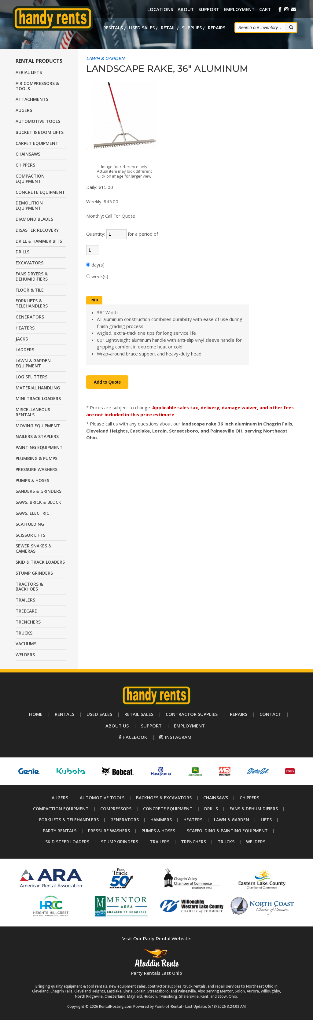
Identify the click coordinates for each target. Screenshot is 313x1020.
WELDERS (25, 654)
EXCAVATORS (29, 263)
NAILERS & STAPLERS (37, 436)
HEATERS (25, 328)
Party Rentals (59, 831)
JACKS (22, 339)
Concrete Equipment (168, 809)
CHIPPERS (25, 165)
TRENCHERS (28, 622)
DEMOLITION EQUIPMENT (29, 205)
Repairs (216, 27)
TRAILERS (25, 600)
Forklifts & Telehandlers (69, 820)
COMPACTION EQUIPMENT (30, 178)
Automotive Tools (102, 798)
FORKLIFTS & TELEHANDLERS (32, 303)
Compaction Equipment (61, 809)
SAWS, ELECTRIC (32, 513)
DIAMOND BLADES (34, 219)
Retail (168, 27)
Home (35, 714)
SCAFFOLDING (30, 524)
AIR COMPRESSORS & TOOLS (37, 85)
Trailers (159, 842)
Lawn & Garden (231, 820)
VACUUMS (26, 643)
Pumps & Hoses (158, 831)
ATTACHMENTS (32, 99)
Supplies (192, 27)
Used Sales (142, 27)
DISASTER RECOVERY (37, 230)
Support (208, 9)
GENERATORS (30, 317)
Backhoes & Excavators (164, 798)
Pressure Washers (109, 831)
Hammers (161, 820)
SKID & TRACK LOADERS (40, 562)
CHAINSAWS (28, 154)
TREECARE (26, 611)
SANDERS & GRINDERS (38, 491)
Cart (265, 9)
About (186, 9)
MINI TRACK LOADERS (38, 398)
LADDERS (25, 349)
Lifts (266, 820)
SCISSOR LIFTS (30, 535)
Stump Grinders (119, 842)
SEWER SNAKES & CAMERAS (33, 548)
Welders (255, 842)
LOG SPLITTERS (31, 377)
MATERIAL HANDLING (38, 388)
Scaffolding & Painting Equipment (227, 831)
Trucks (226, 842)
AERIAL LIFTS (29, 72)
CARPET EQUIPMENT (37, 143)
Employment (239, 9)
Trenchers (193, 842)
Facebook (133, 737)
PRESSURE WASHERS (36, 469)
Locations (160, 9)
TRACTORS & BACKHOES (29, 586)
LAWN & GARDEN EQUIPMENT (33, 363)
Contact (270, 714)
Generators (124, 820)
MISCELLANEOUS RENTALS (33, 412)
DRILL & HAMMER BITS (39, 241)
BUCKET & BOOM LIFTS (40, 132)
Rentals (113, 27)
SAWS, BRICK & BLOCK (38, 502)
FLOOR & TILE (30, 290)
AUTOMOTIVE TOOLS (38, 121)
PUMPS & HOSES (32, 480)
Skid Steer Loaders (67, 842)
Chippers (249, 798)
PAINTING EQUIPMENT (39, 447)
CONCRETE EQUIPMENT (40, 192)
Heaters (192, 820)
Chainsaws (215, 798)
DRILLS (22, 252)
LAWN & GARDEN (105, 58)
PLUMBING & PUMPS (36, 458)
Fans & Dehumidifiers (254, 809)
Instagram (175, 737)
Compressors (115, 809)
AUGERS (24, 110)
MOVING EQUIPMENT (38, 426)
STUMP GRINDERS (34, 573)
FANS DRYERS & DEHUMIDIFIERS (32, 276)
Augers (60, 798)
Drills (211, 809)
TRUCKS (24, 633)
